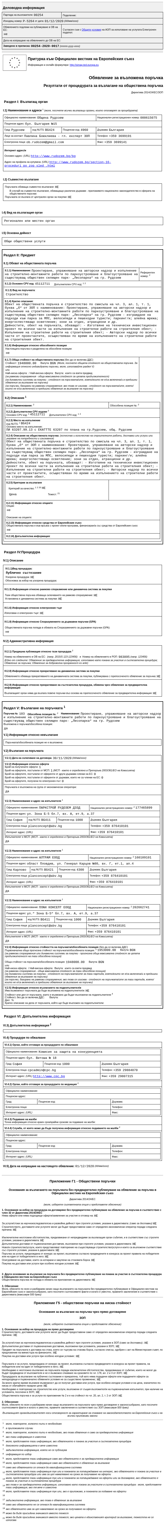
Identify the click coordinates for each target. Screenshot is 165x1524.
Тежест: (54, 494)
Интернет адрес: (19, 832)
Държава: (103, 129)
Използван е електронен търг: (22, 613)
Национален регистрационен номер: (118, 117)
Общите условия (91, 29)
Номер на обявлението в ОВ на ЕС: (25, 656)
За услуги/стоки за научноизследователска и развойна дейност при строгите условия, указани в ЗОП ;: (73, 1342)
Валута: (45, 363)
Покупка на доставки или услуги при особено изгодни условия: (38, 1263)
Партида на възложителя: (18, 14)
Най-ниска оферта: (16, 373)
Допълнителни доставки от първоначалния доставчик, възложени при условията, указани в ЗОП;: (59, 1346)
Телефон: (103, 135)
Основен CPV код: (18, 414)
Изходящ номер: (13, 20)
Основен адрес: (17, 155)
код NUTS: (38, 129)
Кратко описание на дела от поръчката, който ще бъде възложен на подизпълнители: (54, 1003)
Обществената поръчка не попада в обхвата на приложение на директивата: (47, 1279)
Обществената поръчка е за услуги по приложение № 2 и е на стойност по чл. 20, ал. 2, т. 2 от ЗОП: (60, 1395)
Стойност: (11, 363)
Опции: (10, 505)
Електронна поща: (15, 141)
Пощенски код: (72, 129)
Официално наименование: (20, 117)
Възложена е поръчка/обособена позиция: (28, 724)
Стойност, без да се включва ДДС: (25, 997)
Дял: (8, 1000)
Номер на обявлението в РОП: (100, 656)
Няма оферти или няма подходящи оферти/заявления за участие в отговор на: (48, 1215)
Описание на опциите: (19, 517)
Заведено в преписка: (17, 45)
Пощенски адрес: (14, 123)
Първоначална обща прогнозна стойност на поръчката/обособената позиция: (51, 950)
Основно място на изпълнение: (24, 426)
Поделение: (69, 15)
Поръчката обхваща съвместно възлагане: (30, 186)
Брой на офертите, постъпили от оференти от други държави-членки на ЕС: (49, 773)
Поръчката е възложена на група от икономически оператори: (41, 787)
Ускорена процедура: (17, 577)
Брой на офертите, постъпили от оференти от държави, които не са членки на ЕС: (53, 777)
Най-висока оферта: (42, 373)
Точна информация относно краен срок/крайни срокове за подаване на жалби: (49, 1122)
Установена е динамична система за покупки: (31, 598)
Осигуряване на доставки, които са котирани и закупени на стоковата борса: (46, 1260)
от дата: (40, 20)
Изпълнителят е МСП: (59, 836)
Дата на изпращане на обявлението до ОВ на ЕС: (32, 40)
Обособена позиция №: (124, 405)
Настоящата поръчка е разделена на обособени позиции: (38, 348)
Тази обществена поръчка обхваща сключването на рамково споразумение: (49, 595)
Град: (7, 129)
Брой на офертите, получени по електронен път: (33, 781)
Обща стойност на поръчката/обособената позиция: (35, 961)
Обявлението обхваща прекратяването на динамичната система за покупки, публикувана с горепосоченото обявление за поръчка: (80, 676)
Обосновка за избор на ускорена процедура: (31, 580)
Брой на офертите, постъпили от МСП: (28, 770)
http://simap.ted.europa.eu (84, 64)
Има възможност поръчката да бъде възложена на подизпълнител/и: (45, 990)
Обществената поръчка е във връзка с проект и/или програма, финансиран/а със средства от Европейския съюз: (72, 525)
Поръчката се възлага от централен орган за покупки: (36, 196)
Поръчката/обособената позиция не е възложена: (34, 742)
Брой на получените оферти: (22, 766)
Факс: (100, 141)
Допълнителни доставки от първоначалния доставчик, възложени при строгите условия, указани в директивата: (67, 1243)
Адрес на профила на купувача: (26, 161)
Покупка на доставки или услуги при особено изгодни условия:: (39, 1356)
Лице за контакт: (14, 135)
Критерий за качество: (25, 488)
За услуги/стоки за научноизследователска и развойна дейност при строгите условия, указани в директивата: (77, 1223)
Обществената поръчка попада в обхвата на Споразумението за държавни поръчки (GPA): (57, 627)
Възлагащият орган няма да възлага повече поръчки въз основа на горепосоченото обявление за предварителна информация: (78, 693)
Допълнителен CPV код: (70, 284)
